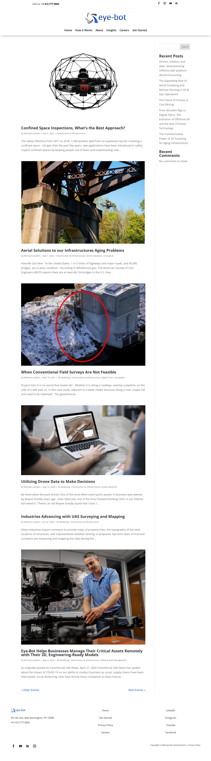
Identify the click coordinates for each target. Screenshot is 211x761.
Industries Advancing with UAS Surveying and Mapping (73, 514)
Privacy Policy (194, 743)
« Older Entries (30, 688)
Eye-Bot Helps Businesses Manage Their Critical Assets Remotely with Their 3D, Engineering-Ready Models (82, 650)
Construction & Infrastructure (70, 131)
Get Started (139, 28)
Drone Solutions (94, 254)
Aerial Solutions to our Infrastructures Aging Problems (72, 248)
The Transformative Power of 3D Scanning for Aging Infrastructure (173, 136)
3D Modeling (64, 375)
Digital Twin (107, 375)
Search (185, 45)
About (99, 28)
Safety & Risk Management (114, 658)
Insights (111, 28)
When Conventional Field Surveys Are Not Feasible (68, 370)
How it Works (83, 28)
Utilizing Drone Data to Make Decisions (58, 479)
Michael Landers (32, 131)
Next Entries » (136, 688)
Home (68, 28)
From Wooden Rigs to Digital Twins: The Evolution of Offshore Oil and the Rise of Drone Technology (174, 117)
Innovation (108, 254)
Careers (124, 28)
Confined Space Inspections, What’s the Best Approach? (73, 126)
